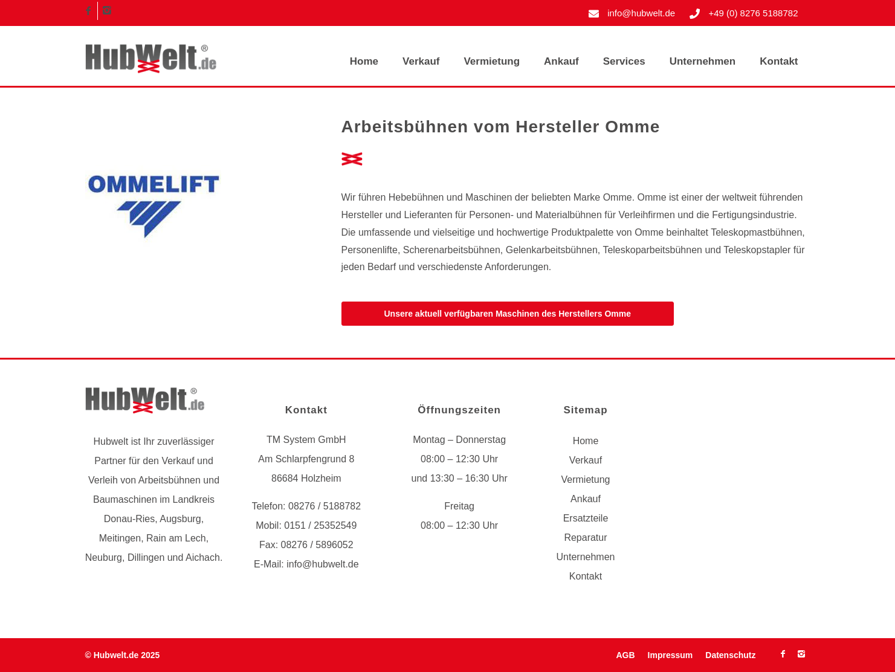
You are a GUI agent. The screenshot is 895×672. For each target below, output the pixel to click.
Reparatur (585, 537)
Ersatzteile (586, 518)
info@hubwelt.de (641, 13)
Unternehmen (586, 557)
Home (586, 441)
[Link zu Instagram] (107, 11)
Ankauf (585, 499)
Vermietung (585, 479)
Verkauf (585, 460)
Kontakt (585, 576)
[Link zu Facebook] (88, 11)
